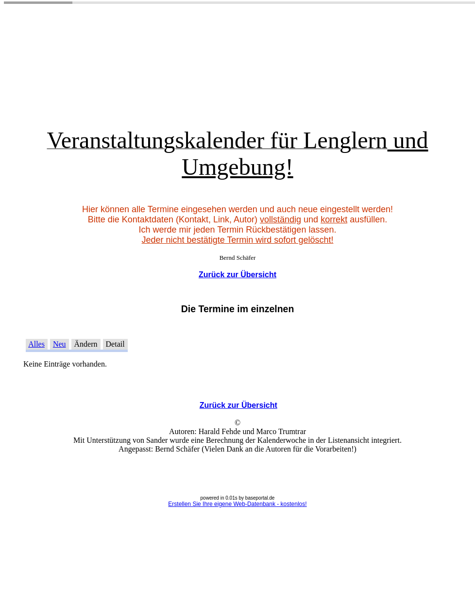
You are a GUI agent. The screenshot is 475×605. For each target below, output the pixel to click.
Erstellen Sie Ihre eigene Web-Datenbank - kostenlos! (237, 504)
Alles (36, 344)
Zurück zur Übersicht (237, 274)
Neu (59, 344)
